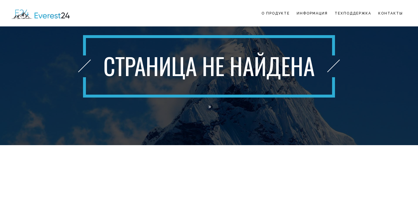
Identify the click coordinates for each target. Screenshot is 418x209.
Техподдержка (353, 13)
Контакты (390, 13)
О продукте (276, 13)
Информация (312, 13)
